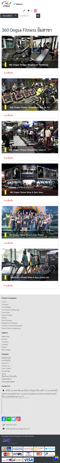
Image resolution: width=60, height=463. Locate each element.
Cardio (4, 302)
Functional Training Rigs (11, 310)
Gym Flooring (7, 320)
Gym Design (6, 349)
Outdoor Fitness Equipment (12, 325)
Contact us (6, 366)
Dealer (4, 347)
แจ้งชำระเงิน (6, 358)
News (4, 374)
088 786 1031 (11, 424)
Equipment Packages (10, 323)
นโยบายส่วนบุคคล (8, 381)
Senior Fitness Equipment (11, 328)
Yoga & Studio (7, 315)
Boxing (4, 317)
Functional (6, 312)
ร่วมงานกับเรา (7, 379)
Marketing (5, 336)
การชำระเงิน (6, 360)
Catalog (5, 344)
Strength (5, 304)
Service (4, 339)
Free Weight (6, 307)
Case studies (6, 368)
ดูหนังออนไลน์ (38, 459)
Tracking (5, 342)
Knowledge (6, 371)
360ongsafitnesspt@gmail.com (18, 428)
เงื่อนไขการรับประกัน (9, 376)
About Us (5, 363)
